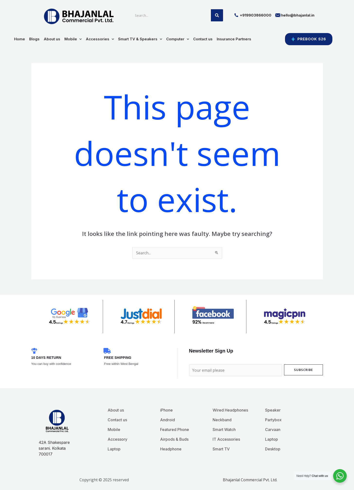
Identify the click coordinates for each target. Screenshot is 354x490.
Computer (177, 39)
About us (52, 39)
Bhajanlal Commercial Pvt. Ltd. (250, 479)
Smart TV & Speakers (140, 39)
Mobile (73, 39)
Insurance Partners (234, 39)
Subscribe (303, 370)
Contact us (203, 39)
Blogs (34, 39)
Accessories (100, 39)
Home (19, 39)
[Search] (217, 15)
